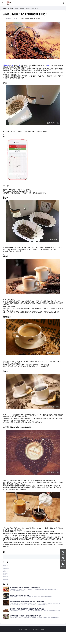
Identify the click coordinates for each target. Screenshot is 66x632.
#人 (39, 18)
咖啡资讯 (5, 565)
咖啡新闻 (10, 8)
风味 (12, 65)
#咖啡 (22, 18)
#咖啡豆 (26, 18)
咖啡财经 (5, 579)
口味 (8, 65)
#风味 (32, 18)
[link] (4, 8)
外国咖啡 (5, 574)
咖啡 (5, 65)
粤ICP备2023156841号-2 (39, 629)
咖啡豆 (49, 65)
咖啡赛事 (5, 571)
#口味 (36, 18)
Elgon (4, 8)
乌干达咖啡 (6, 568)
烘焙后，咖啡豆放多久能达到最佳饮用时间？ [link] (27, 8)
